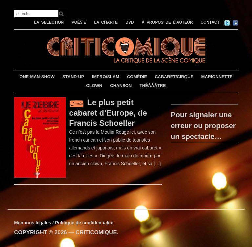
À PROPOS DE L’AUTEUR (167, 22)
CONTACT (210, 22)
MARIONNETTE (216, 76)
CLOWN (94, 85)
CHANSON (121, 85)
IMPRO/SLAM (105, 76)
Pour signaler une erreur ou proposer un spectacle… (203, 126)
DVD (129, 22)
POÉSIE (79, 22)
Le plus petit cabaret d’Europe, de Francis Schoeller (108, 112)
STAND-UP (73, 76)
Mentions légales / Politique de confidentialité (64, 222)
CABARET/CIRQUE (174, 76)
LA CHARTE (106, 22)
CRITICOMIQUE (96, 232)
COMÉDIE (137, 76)
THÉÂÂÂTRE (152, 85)
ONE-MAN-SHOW (36, 76)
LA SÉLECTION (49, 22)
